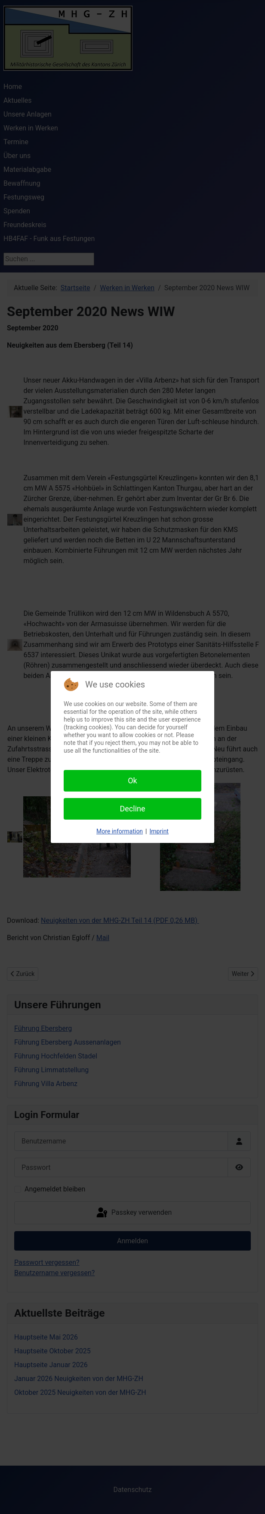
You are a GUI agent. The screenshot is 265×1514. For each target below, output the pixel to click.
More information (119, 831)
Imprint (159, 831)
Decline (132, 808)
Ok (132, 780)
